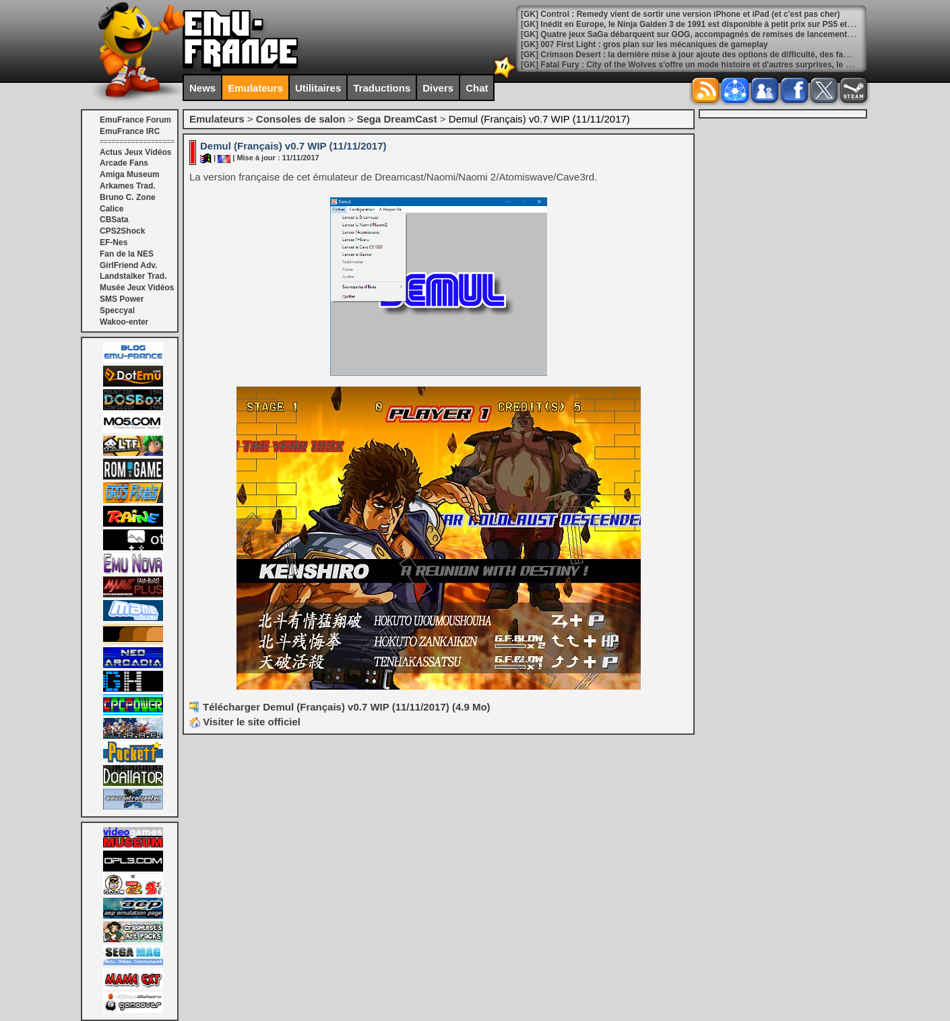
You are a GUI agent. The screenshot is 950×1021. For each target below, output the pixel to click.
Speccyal (117, 310)
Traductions (381, 88)
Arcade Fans (124, 163)
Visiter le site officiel (244, 721)
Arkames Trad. (128, 186)
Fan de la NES (127, 254)
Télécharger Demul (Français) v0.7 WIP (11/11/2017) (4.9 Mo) (346, 707)
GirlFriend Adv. (128, 265)
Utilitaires (318, 88)
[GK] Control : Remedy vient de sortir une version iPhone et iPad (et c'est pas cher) (680, 14)
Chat (477, 88)
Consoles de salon (301, 119)
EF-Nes (113, 242)
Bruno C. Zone (128, 197)
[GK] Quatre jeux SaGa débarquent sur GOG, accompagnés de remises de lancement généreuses (707, 34)
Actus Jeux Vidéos (136, 152)
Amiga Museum (130, 174)
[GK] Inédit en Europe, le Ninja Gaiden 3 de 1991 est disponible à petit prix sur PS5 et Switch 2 (701, 24)
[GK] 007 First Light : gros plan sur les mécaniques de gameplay (644, 44)
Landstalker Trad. (133, 276)
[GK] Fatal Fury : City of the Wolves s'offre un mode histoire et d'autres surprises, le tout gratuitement (716, 64)
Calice (111, 208)
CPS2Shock (122, 231)
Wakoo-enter (124, 322)
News (202, 88)
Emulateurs (255, 88)
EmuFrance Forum (135, 120)
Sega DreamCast (396, 119)
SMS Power (122, 299)
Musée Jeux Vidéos (137, 287)
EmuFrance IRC (130, 131)
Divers (437, 88)
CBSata (114, 219)
